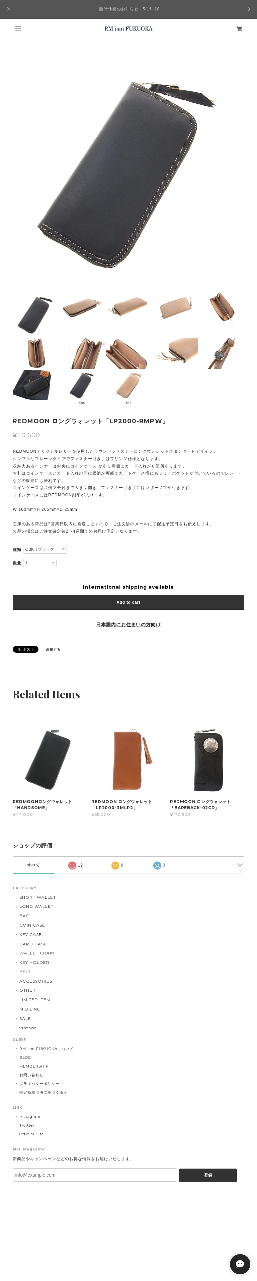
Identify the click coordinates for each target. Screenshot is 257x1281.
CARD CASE (33, 943)
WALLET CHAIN (37, 952)
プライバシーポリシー (39, 1083)
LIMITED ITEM (35, 999)
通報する (53, 649)
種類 (17, 549)
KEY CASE (30, 934)
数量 (17, 563)
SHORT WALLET (37, 897)
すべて (33, 865)
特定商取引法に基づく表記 (43, 1092)
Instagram (29, 1116)
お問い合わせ (31, 1075)
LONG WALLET (36, 906)
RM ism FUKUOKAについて (46, 1048)
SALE (25, 1018)
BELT (25, 971)
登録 (208, 1175)
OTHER (27, 990)
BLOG (25, 1057)
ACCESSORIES (35, 981)
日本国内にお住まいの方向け (128, 624)
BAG (24, 915)
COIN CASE (32, 925)
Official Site (31, 1134)
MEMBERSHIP (34, 1066)
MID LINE (29, 1009)
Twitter (26, 1125)
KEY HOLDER (34, 962)
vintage (27, 1027)
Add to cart (128, 602)
